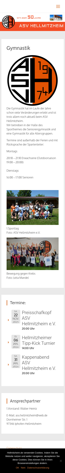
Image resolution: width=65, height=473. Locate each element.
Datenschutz (14, 448)
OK (17, 467)
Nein (23, 467)
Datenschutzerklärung (38, 467)
